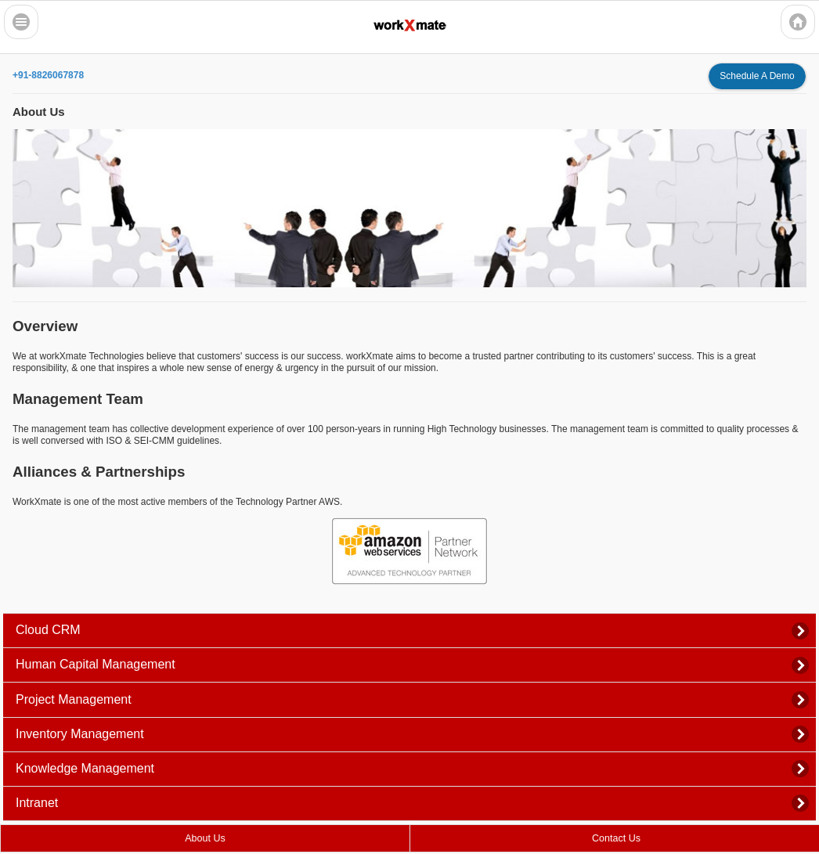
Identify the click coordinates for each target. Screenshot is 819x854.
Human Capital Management (95, 664)
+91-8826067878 (48, 75)
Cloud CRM (48, 629)
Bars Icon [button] (21, 22)
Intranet (37, 802)
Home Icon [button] (798, 22)
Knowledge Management (85, 768)
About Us (205, 838)
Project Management (74, 699)
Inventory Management (80, 733)
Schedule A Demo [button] (757, 75)
